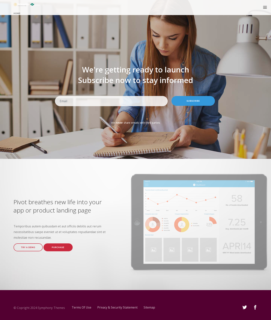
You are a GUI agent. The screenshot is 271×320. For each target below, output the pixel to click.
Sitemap (149, 307)
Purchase (58, 247)
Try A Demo (28, 247)
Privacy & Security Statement (117, 307)
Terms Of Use (81, 307)
